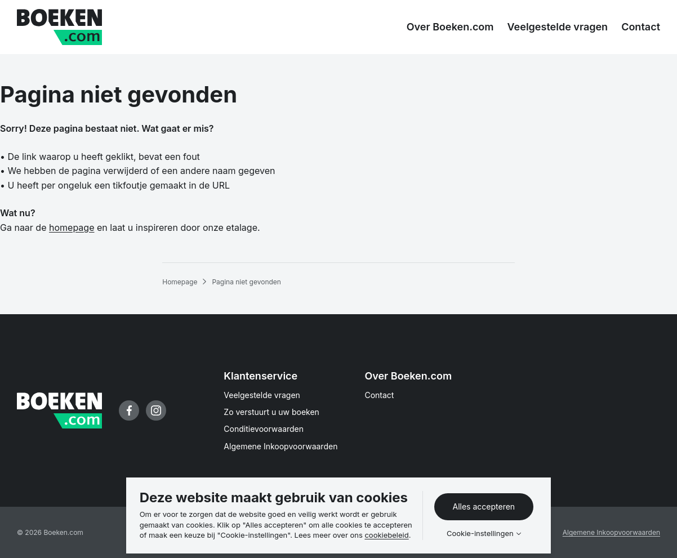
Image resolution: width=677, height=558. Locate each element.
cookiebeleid (386, 534)
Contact (379, 395)
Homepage (179, 282)
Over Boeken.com (408, 376)
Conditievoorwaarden (264, 429)
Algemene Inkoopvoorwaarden (280, 446)
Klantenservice (260, 376)
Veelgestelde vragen (262, 395)
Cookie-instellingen (480, 533)
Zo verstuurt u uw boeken (271, 412)
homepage (71, 227)
